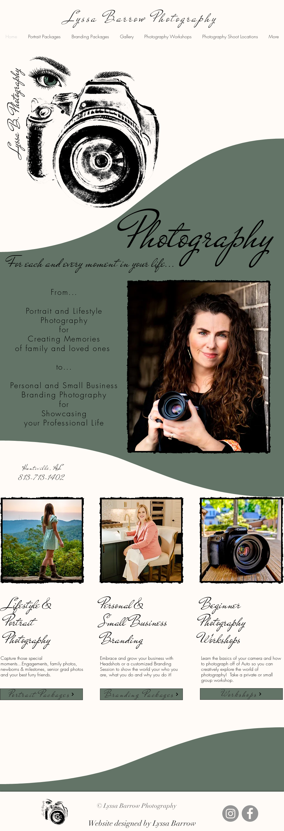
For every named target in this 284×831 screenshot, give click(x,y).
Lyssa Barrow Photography (141, 18)
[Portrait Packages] (41, 694)
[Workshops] (241, 694)
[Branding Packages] (141, 694)
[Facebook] (250, 813)
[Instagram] (230, 813)
